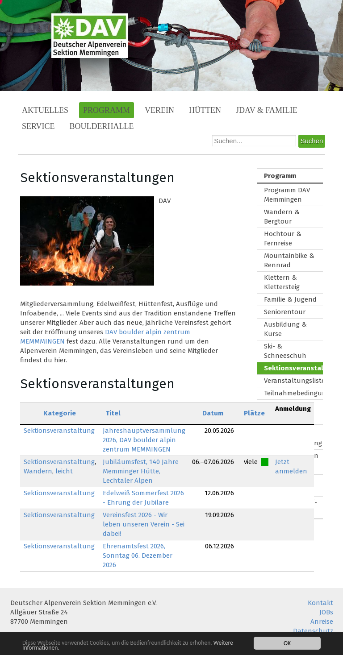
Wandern (38, 471)
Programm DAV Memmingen (287, 194)
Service (38, 126)
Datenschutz (313, 631)
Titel (113, 413)
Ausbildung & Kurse (285, 329)
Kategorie (59, 413)
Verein (159, 110)
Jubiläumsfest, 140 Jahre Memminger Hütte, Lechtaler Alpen (141, 471)
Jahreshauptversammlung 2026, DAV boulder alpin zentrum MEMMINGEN (144, 440)
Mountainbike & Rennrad (289, 260)
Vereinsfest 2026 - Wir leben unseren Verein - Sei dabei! (143, 524)
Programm (106, 110)
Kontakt (320, 603)
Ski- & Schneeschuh (285, 351)
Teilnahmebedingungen (293, 393)
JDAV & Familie (266, 110)
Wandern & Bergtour (282, 216)
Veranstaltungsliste (293, 381)
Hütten (205, 110)
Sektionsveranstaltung (59, 431)
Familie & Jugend (290, 299)
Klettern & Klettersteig (282, 282)
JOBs (326, 612)
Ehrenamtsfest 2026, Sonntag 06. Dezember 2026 (137, 555)
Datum (212, 413)
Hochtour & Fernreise (282, 238)
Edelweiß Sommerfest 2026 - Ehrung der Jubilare (143, 497)
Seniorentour (284, 312)
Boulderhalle (102, 126)
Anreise (321, 622)
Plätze (254, 413)
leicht (64, 471)
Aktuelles (45, 110)
